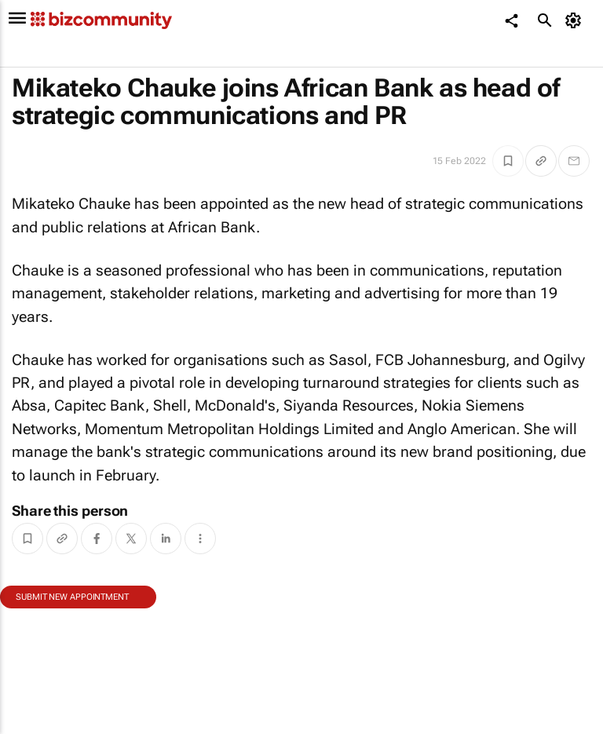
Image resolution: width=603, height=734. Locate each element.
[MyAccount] (576, 20)
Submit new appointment (72, 597)
